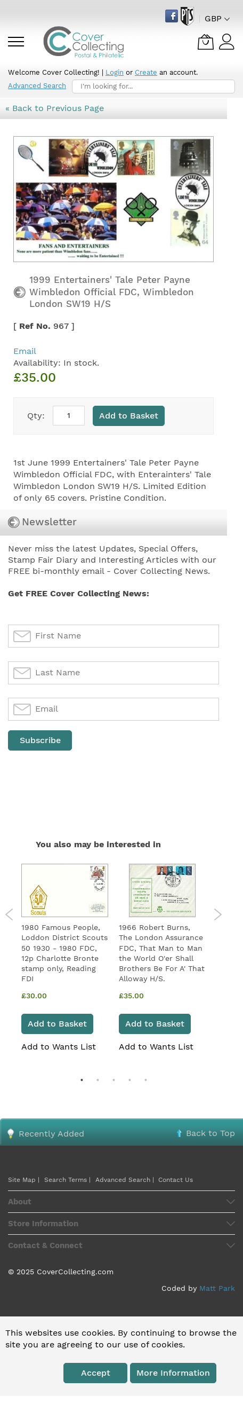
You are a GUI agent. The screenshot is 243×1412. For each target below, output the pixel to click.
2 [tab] (97, 1080)
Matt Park (217, 1288)
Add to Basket (57, 1024)
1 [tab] (81, 1080)
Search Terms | (67, 1180)
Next (218, 914)
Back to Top (210, 1133)
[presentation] (89, 778)
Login (115, 72)
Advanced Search (37, 86)
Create (146, 72)
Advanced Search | (125, 1180)
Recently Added (51, 1134)
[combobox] (153, 86)
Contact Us (175, 1180)
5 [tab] (145, 1080)
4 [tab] (129, 1080)
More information (173, 1373)
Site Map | (23, 1180)
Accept (95, 1373)
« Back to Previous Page (54, 108)
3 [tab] (113, 1080)
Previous (9, 914)
